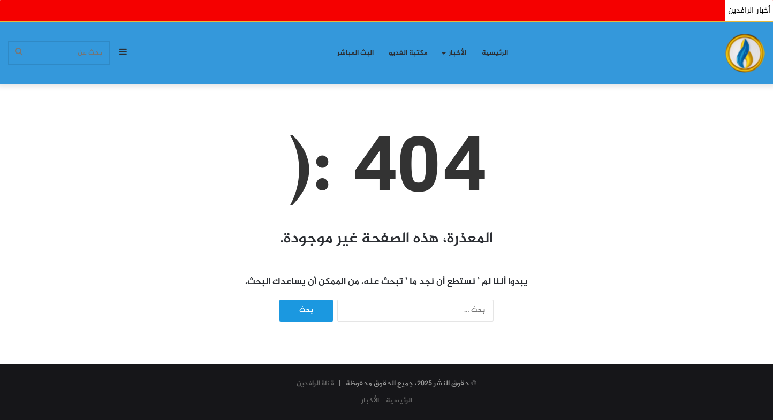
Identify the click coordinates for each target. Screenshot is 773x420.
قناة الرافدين (315, 384)
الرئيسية (495, 53)
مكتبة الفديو (408, 53)
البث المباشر (355, 53)
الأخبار (457, 53)
